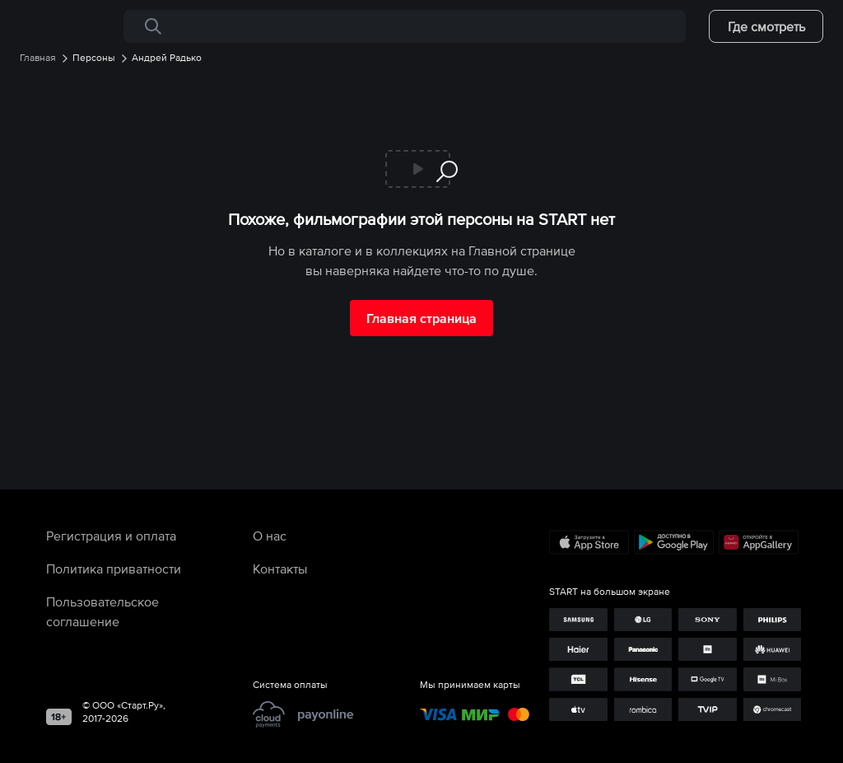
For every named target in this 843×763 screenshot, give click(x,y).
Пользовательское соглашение (102, 611)
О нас (269, 535)
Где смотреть (766, 26)
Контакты (280, 568)
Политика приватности (113, 568)
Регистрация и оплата (111, 535)
